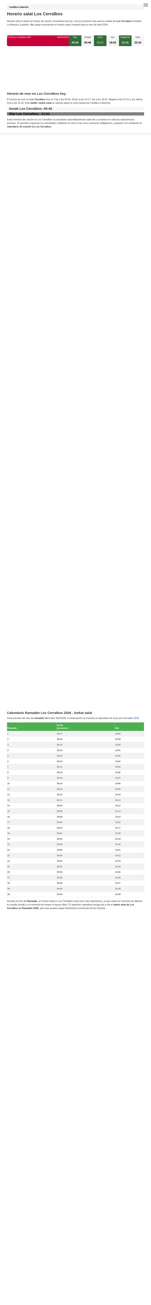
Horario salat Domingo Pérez (29, 652)
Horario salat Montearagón (27, 657)
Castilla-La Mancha (18, 7)
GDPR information (16, 813)
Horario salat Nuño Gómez (27, 687)
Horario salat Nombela (25, 707)
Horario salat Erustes (25, 667)
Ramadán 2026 (131, 415)
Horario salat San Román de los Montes (34, 717)
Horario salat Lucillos (25, 627)
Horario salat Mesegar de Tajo (29, 702)
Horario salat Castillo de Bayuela (31, 677)
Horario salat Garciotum (26, 682)
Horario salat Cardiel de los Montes (32, 647)
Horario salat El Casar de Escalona (32, 632)
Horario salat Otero (23, 642)
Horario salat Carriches (26, 692)
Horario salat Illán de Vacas (28, 637)
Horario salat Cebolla (25, 662)
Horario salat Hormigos (26, 712)
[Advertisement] (75, 71)
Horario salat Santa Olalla (27, 697)
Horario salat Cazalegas (26, 672)
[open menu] (146, 5)
